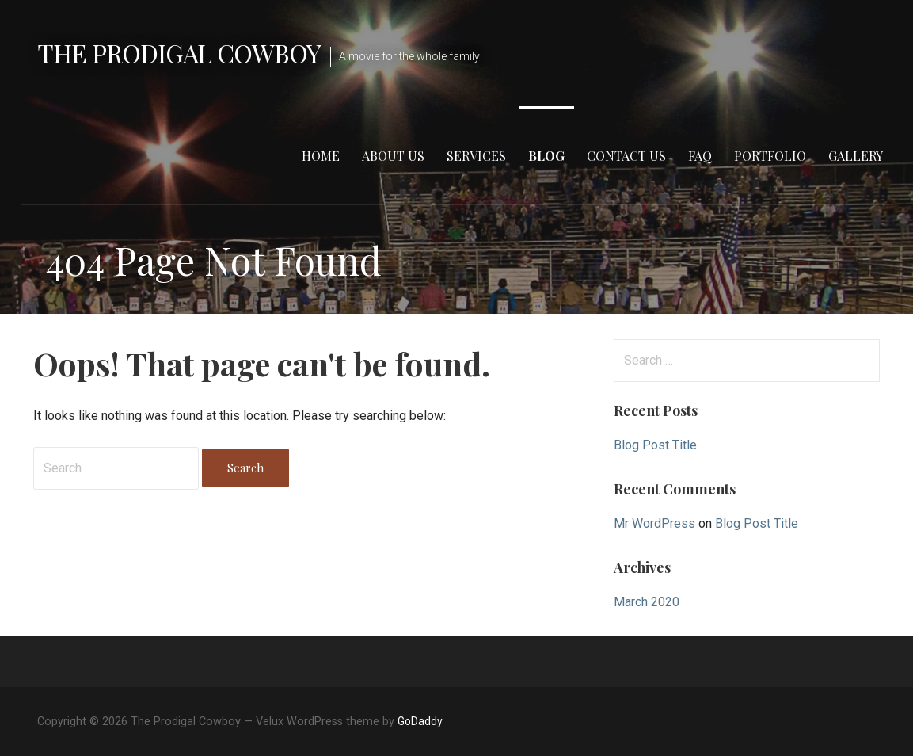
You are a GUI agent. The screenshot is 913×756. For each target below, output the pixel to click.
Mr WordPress (654, 523)
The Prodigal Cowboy (179, 53)
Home (321, 155)
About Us (393, 155)
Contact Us (626, 155)
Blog (546, 155)
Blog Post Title (655, 444)
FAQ (700, 155)
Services (476, 155)
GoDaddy (420, 721)
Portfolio (770, 155)
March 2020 (646, 601)
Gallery (855, 155)
